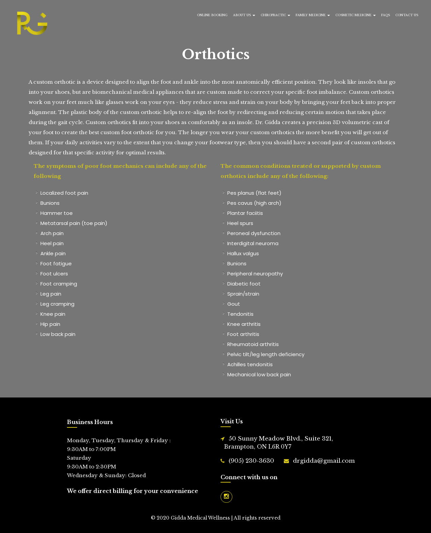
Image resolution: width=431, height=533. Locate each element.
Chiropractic (275, 15)
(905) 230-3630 (251, 460)
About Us (244, 15)
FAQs (385, 15)
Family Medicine (313, 15)
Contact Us (406, 15)
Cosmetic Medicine (355, 15)
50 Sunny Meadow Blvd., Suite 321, (278, 443)
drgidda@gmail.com (324, 460)
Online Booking (212, 15)
